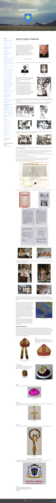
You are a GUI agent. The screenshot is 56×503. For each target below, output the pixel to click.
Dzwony (5, 123)
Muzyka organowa (6, 132)
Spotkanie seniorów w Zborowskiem (7, 102)
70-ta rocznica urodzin (7, 45)
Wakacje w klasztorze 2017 (8, 112)
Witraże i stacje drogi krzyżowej (9, 114)
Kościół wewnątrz (6, 128)
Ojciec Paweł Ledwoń (7, 89)
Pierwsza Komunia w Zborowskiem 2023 (7, 96)
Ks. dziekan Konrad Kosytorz (8, 73)
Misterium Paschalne (7, 80)
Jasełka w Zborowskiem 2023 (8, 61)
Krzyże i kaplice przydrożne (8, 71)
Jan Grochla (5, 140)
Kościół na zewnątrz (7, 126)
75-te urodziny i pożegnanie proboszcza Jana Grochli (8, 48)
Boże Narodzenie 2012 (7, 121)
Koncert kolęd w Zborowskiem (8, 69)
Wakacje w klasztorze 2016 (8, 110)
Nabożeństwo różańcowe (7, 82)
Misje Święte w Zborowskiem (8, 78)
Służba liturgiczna (6, 135)
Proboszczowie (6, 98)
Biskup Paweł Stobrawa (7, 146)
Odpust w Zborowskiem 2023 (8, 85)
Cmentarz (5, 56)
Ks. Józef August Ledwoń (7, 76)
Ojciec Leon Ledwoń (7, 87)
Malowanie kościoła (7, 130)
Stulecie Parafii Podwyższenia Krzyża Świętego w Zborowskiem (8, 105)
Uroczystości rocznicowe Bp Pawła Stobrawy (8, 108)
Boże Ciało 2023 (6, 51)
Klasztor (5, 67)
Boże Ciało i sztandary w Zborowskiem (7, 54)
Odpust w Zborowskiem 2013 (8, 83)
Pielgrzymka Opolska (7, 93)
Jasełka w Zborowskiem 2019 (8, 59)
